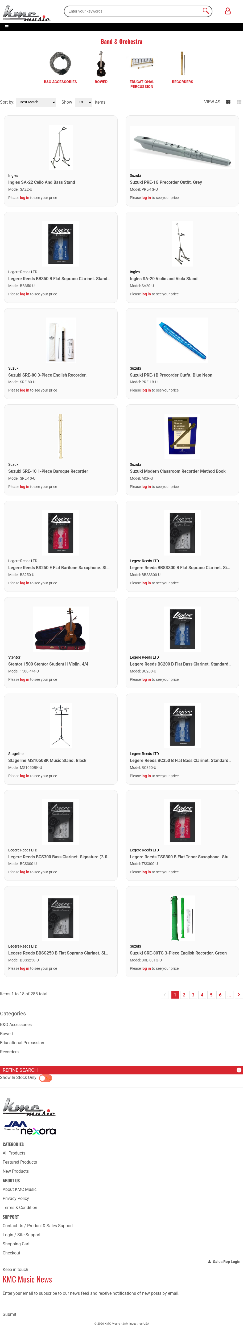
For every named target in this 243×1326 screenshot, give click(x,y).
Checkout (11, 1252)
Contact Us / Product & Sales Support (38, 1225)
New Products (16, 1171)
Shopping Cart (16, 1243)
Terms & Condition (20, 1207)
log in (24, 197)
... (229, 995)
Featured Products (20, 1162)
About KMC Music (19, 1189)
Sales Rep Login (226, 1261)
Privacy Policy (16, 1198)
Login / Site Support (21, 1234)
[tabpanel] (60, 69)
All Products (14, 1153)
